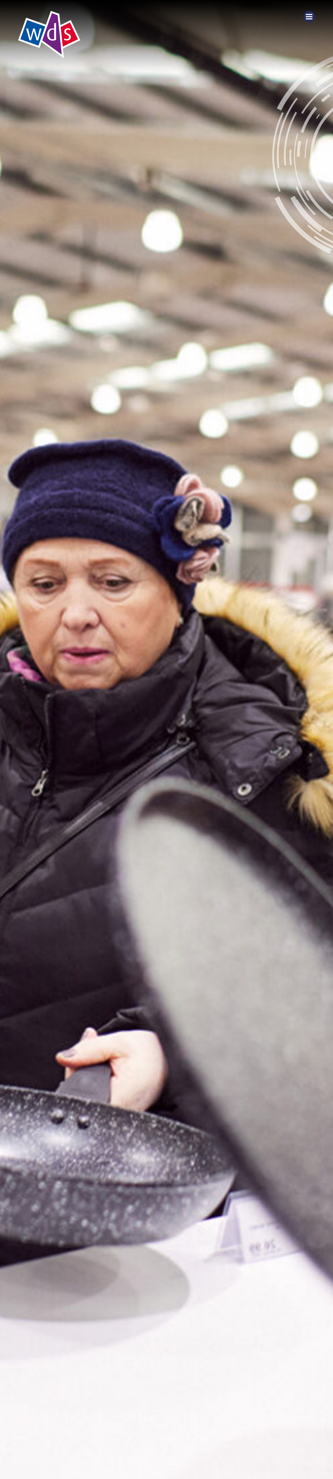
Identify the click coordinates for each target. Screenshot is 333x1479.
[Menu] (309, 16)
